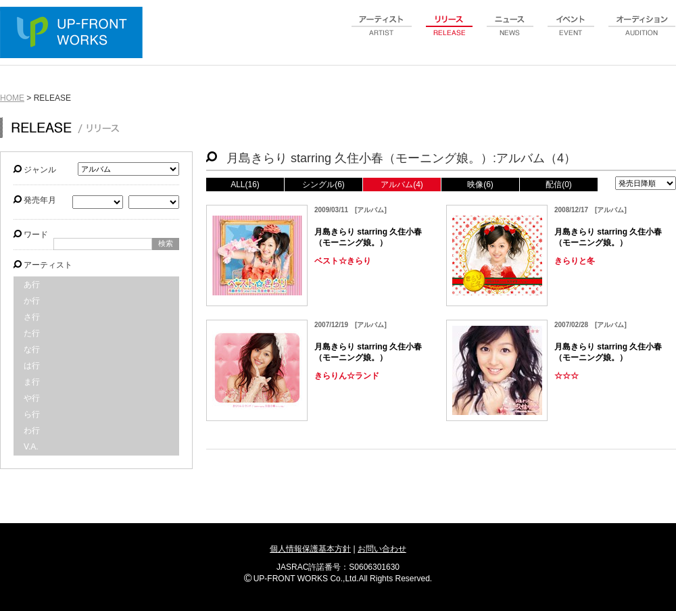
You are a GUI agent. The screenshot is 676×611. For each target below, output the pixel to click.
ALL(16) (245, 184)
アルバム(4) (402, 184)
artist (382, 33)
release (449, 33)
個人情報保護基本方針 (310, 549)
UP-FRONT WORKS (74, 34)
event (571, 33)
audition (642, 33)
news (510, 33)
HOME (12, 98)
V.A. (31, 446)
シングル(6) (323, 184)
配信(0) (559, 184)
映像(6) (480, 184)
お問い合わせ (382, 549)
